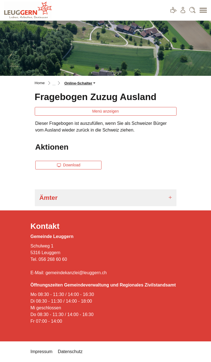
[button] (79, 83)
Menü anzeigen (105, 111)
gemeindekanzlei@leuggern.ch (76, 272)
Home (40, 83)
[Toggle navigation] (201, 10)
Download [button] (68, 165)
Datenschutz (70, 351)
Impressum (42, 351)
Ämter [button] (48, 197)
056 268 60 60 (53, 259)
